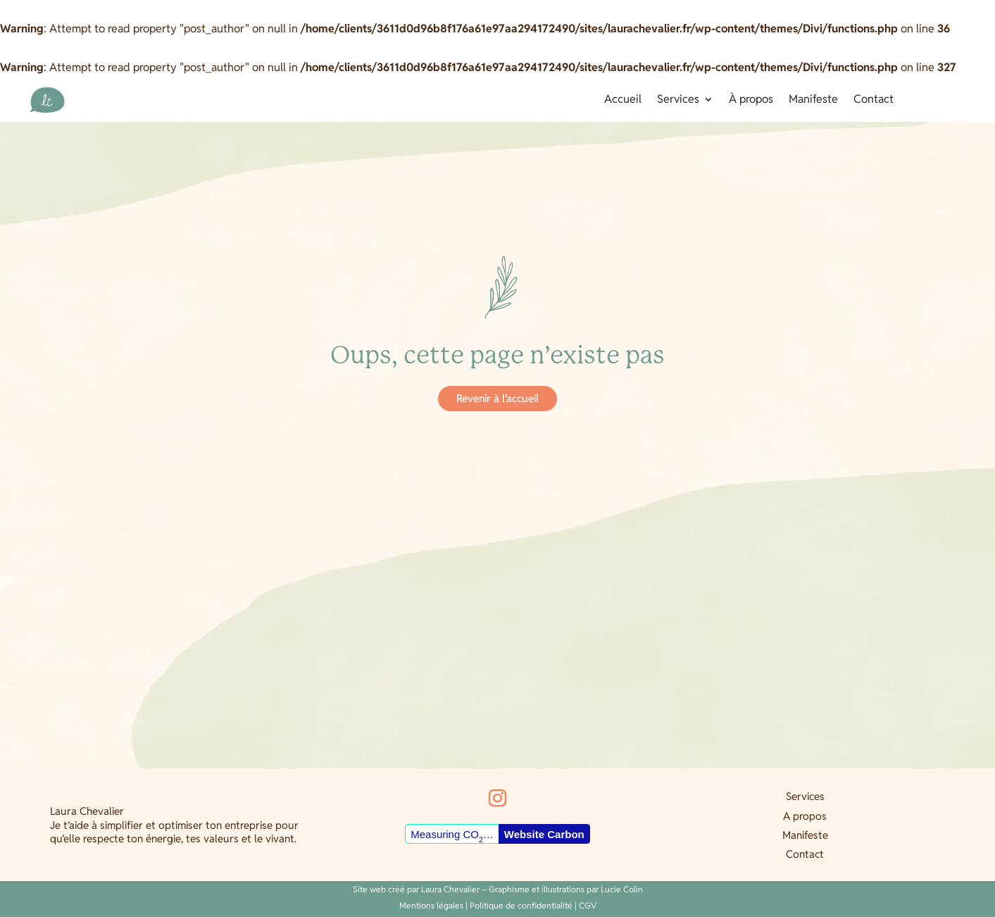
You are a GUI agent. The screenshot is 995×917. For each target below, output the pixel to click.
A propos (805, 816)
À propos (751, 100)
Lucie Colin (622, 889)
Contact (873, 100)
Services (678, 100)
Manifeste (813, 100)
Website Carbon (544, 834)
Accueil (623, 100)
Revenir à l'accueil (497, 398)
